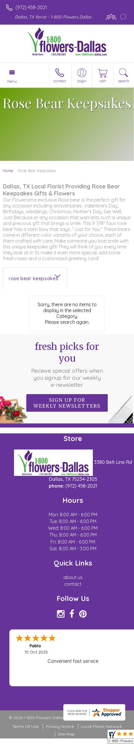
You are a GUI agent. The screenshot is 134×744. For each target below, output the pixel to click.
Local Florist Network (101, 726)
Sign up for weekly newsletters (67, 403)
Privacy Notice (60, 726)
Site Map (66, 734)
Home (8, 170)
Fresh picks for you (67, 364)
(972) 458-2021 (31, 7)
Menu (12, 81)
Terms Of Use (25, 726)
